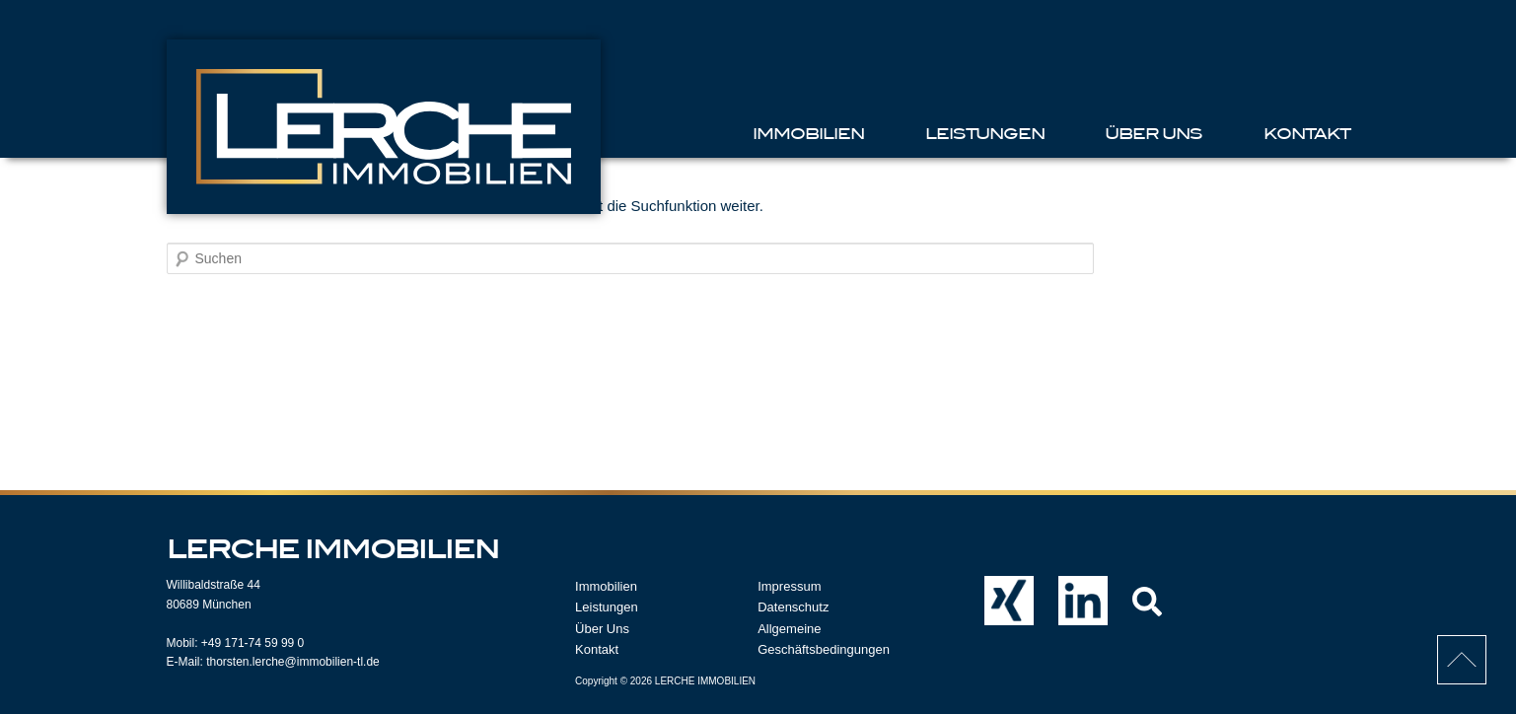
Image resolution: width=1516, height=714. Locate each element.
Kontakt (1306, 133)
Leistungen (985, 133)
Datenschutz (793, 607)
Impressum (789, 586)
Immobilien (808, 133)
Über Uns (1153, 133)
